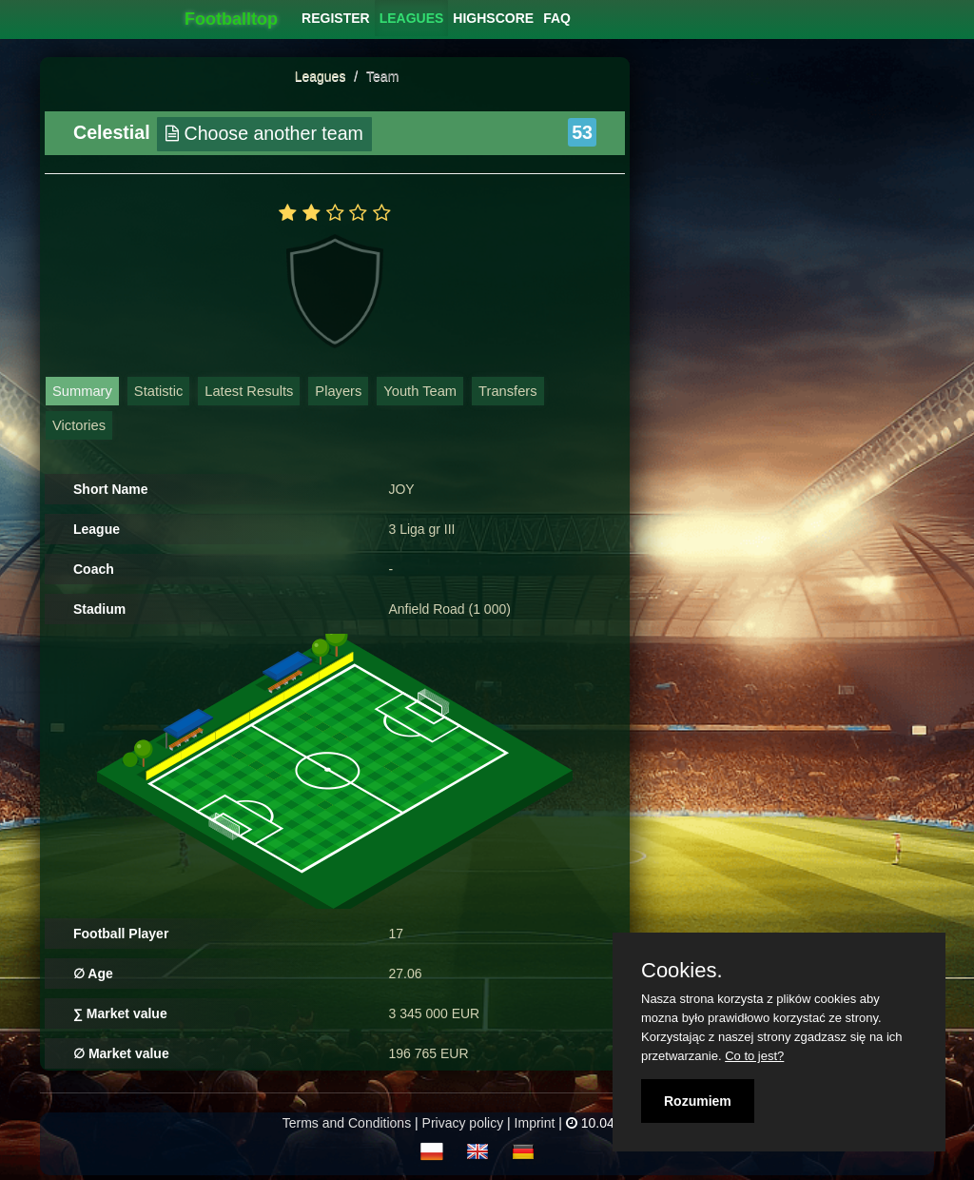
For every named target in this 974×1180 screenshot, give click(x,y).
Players (338, 391)
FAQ (557, 18)
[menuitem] (336, 18)
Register (336, 18)
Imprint (535, 1123)
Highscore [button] (493, 18)
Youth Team (420, 391)
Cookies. (682, 970)
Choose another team (264, 133)
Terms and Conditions (346, 1123)
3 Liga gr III (421, 529)
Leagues (320, 76)
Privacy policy (463, 1123)
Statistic (158, 391)
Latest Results (249, 391)
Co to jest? (754, 1056)
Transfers (507, 391)
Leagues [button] (412, 18)
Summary (82, 391)
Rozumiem (697, 1101)
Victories (79, 425)
